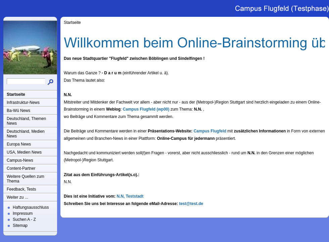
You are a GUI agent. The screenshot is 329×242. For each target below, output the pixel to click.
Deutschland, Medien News (26, 133)
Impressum (23, 213)
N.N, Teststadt (129, 196)
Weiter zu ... (17, 197)
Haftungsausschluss (31, 207)
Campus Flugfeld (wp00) (146, 109)
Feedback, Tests (21, 189)
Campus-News (20, 160)
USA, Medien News (24, 152)
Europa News (19, 144)
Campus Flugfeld (210, 131)
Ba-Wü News (18, 110)
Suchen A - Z (24, 219)
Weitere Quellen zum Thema (25, 179)
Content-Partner (21, 168)
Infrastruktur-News (23, 102)
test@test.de (191, 203)
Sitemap (20, 225)
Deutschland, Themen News (26, 121)
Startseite (16, 94)
